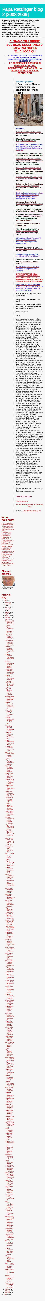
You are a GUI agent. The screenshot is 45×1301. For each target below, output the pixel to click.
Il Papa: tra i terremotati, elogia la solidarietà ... (9, 1023)
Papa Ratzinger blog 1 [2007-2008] (8, 564)
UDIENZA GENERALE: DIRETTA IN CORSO (9, 877)
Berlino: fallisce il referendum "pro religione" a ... (10, 1271)
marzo (7, 1289)
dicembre (8, 602)
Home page (29, 505)
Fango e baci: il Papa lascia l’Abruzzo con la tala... (9, 813)
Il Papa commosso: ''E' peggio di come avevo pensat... (9, 1064)
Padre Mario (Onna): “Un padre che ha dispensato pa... (9, 1016)
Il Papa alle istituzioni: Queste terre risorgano (9, 1094)
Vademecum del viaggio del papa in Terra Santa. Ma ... (9, 1285)
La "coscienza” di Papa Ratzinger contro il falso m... (9, 1196)
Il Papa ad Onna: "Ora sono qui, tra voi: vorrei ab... (9, 1100)
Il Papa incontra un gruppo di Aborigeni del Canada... (9, 781)
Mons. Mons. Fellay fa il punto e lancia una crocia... (10, 896)
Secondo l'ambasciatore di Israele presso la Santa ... (9, 1278)
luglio (7, 614)
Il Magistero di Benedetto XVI (6, 533)
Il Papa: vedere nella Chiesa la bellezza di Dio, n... (9, 827)
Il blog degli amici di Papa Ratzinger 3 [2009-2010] (8, 560)
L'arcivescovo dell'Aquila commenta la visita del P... (9, 671)
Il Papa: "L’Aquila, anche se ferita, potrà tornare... (9, 1052)
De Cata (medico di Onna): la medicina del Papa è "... (9, 1002)
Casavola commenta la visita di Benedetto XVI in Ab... (9, 820)
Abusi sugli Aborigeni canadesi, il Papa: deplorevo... (9, 768)
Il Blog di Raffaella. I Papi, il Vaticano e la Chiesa (8, 529)
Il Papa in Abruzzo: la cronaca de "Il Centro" (9, 1078)
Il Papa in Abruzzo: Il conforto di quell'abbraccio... (9, 705)
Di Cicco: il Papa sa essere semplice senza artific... (9, 963)
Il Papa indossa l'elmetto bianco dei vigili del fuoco (9, 1009)
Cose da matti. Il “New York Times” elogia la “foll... (9, 623)
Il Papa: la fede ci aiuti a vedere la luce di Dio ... (10, 788)
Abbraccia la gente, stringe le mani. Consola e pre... (9, 755)
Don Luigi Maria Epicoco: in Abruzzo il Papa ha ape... (9, 856)
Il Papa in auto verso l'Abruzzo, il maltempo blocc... (9, 1150)
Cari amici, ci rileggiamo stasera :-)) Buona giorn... (10, 637)
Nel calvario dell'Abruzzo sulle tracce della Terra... (9, 1157)
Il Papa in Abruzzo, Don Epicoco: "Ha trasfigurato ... (9, 863)
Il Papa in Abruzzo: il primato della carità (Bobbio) (9, 870)
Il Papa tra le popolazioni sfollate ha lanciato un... (9, 910)
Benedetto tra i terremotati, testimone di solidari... (9, 890)
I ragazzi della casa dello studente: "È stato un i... (9, 1038)
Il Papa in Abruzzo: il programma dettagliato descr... (9, 1251)
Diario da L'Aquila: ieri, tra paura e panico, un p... (9, 1243)
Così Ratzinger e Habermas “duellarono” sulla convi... (9, 643)
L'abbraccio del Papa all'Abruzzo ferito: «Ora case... (9, 848)
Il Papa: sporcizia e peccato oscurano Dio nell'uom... (10, 762)
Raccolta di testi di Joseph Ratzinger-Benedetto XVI (7, 546)
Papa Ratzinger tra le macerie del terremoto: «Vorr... (9, 928)
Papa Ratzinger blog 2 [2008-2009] (22, 12)
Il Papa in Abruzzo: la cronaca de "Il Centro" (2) (9, 996)
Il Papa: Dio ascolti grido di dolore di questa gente (9, 1107)
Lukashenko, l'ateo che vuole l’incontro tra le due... (9, 1211)
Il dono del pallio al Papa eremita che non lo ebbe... (9, 916)
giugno (7, 615)
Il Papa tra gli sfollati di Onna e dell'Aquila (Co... (8, 1136)
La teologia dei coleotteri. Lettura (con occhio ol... (9, 1225)
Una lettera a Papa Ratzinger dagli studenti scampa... (9, 903)
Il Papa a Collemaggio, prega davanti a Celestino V (9, 1084)
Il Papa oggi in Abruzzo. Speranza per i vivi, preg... (9, 1237)
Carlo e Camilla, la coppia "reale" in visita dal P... (9, 1231)
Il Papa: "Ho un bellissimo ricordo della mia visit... (9, 775)
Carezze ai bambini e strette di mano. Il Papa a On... (9, 942)
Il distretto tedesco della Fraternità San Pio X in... (9, 720)
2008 (5, 1294)
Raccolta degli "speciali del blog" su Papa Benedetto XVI (8, 551)
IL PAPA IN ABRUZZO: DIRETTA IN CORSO (9, 1182)
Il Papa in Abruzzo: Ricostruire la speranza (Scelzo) (9, 678)
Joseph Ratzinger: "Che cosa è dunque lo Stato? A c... (9, 1204)
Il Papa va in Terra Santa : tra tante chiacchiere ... (9, 807)
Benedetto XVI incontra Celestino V (9, 1089)
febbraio (7, 1291)
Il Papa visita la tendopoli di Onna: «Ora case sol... (9, 1113)
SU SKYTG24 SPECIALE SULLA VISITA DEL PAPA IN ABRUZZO (9, 1031)
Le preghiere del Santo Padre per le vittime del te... (9, 983)
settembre (8, 609)
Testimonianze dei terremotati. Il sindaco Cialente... (9, 989)
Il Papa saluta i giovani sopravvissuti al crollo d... (9, 1072)
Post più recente (21, 504)
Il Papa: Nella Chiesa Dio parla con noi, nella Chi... (9, 794)
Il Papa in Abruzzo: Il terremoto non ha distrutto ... (10, 969)
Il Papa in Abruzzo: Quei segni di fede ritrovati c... (9, 657)
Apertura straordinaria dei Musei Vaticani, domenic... (9, 664)
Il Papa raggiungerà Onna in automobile (9, 1163)
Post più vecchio (37, 504)
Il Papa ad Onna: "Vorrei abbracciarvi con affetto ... (9, 1119)
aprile (7, 619)
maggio (7, 617)
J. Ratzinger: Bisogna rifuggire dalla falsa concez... (9, 1258)
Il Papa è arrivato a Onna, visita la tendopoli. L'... (9, 1125)
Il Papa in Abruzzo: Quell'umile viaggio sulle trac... (9, 649)
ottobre (7, 607)
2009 (5, 600)
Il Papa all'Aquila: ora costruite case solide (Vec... (10, 685)
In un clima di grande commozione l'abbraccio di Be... (9, 975)
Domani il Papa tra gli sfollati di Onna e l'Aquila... (9, 1265)
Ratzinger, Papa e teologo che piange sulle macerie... (9, 698)
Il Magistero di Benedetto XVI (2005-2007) (6, 537)
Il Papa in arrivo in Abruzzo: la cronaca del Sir (9, 1143)
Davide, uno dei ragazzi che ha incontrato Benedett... (9, 922)
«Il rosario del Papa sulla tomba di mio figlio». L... (9, 748)
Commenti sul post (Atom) (32, 510)
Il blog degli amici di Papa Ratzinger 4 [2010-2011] (8, 555)
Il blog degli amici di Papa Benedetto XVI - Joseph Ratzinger (8, 524)
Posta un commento (22, 501)
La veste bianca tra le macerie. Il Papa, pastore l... (10, 883)
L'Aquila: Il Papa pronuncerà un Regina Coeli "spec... (9, 1169)
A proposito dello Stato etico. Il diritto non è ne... (9, 1219)
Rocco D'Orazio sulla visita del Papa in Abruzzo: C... (10, 949)
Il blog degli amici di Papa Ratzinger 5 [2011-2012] (8, 541)
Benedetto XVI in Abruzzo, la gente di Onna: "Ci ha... (9, 1045)
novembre (8, 604)
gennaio (7, 1292)
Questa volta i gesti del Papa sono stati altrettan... (9, 956)
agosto (7, 612)
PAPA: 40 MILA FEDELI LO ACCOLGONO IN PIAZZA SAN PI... (9, 841)
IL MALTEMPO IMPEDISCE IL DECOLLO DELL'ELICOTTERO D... (9, 1175)
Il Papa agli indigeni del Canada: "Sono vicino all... (9, 735)
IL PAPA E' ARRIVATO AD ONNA (9, 1130)
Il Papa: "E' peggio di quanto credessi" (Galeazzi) (8, 691)
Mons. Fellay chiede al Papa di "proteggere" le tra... (9, 712)
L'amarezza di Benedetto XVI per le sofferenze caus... (9, 800)
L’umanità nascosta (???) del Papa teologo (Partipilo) (9, 727)
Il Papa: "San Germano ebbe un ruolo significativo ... (9, 833)
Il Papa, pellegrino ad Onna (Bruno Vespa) (9, 742)
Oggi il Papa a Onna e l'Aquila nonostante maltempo (9, 1189)
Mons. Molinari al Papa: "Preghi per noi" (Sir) (9, 1059)
